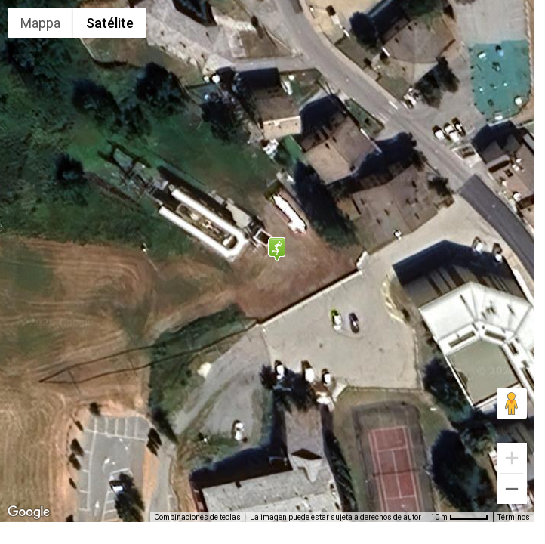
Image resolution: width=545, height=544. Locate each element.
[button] (276, 249)
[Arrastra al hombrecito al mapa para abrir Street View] (512, 403)
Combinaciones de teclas (197, 517)
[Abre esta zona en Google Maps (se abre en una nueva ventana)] (29, 512)
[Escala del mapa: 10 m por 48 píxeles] (459, 517)
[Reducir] (512, 489)
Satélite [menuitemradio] (110, 23)
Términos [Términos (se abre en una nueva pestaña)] (513, 517)
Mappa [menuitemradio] (40, 23)
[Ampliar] (512, 458)
